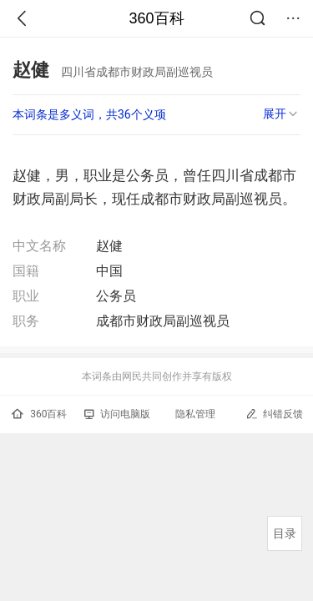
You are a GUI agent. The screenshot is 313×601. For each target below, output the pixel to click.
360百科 (156, 18)
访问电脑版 (117, 414)
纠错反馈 (274, 413)
